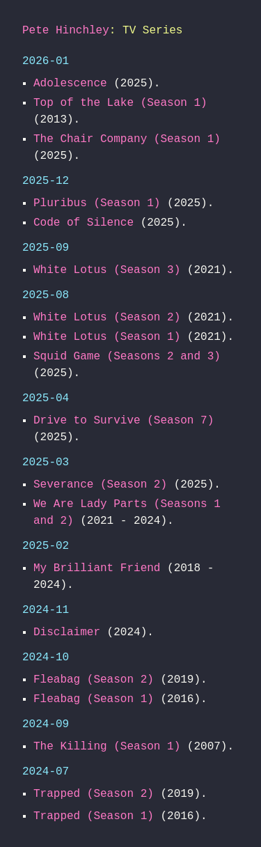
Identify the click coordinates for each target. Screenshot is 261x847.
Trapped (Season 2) (93, 794)
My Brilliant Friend (96, 568)
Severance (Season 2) (100, 485)
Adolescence (70, 83)
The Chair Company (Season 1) (127, 139)
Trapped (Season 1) (93, 816)
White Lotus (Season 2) (106, 317)
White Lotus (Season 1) (106, 337)
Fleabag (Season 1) (93, 699)
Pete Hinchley (65, 30)
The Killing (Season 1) (106, 746)
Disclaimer (66, 632)
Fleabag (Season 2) (93, 680)
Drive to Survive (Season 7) (123, 420)
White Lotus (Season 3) (106, 270)
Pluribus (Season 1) (96, 203)
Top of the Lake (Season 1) (120, 103)
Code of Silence (83, 223)
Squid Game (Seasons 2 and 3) (127, 356)
